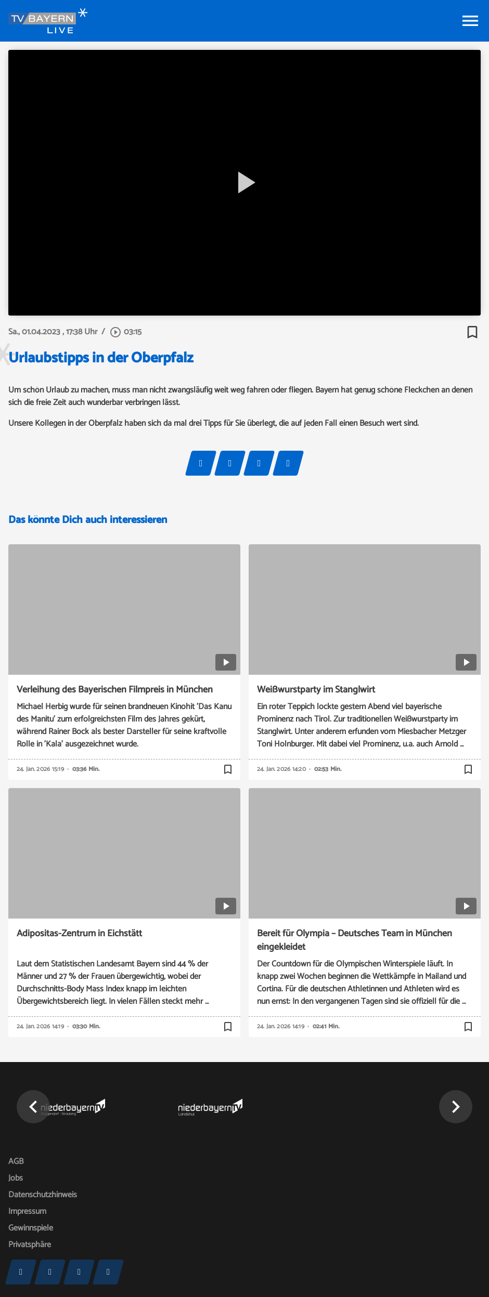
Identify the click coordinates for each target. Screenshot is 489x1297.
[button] (33, 1106)
